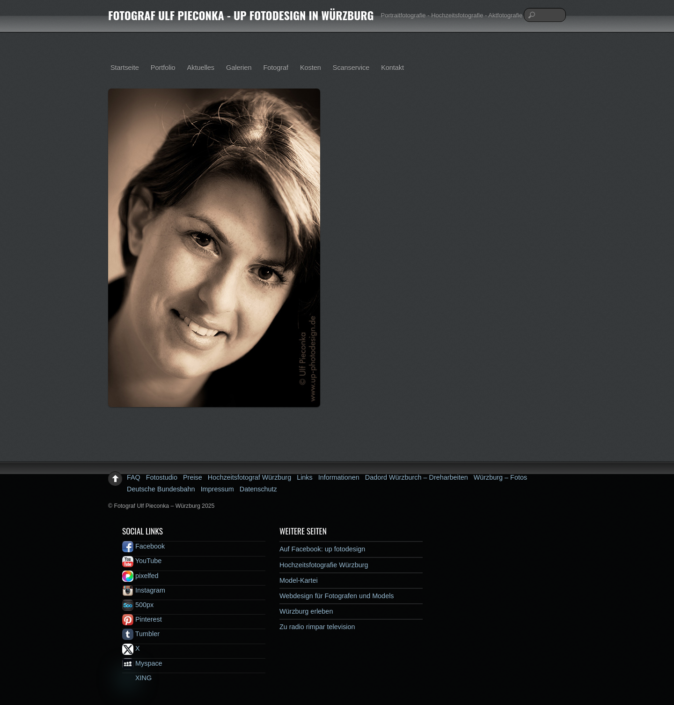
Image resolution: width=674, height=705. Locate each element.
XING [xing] (137, 678)
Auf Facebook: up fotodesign (322, 549)
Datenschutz (258, 489)
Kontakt (392, 67)
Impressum (217, 489)
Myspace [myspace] (142, 663)
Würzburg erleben (306, 611)
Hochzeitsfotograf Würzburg (249, 477)
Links (305, 477)
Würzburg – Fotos (500, 477)
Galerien (238, 67)
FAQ (133, 477)
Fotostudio (161, 477)
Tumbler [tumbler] (141, 634)
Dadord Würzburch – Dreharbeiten (416, 477)
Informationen (338, 477)
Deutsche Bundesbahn (161, 489)
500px (138, 605)
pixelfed (140, 575)
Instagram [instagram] (143, 590)
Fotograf (275, 67)
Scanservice (351, 67)
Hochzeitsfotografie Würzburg (323, 565)
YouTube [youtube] (141, 560)
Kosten (310, 67)
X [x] (131, 648)
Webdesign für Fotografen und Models (336, 596)
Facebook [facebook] (143, 546)
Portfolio (163, 67)
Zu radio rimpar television (317, 627)
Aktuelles (200, 67)
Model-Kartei (298, 580)
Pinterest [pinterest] (142, 619)
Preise (192, 477)
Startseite (124, 67)
